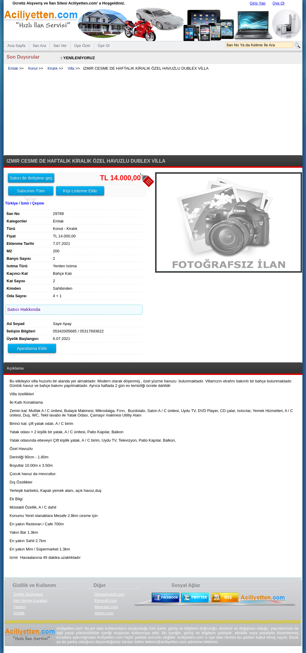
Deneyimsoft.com (109, 594)
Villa (71, 68)
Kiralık (52, 68)
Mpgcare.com (106, 607)
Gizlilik (19, 613)
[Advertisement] (153, 113)
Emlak (13, 68)
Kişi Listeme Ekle (80, 190)
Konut (32, 68)
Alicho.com (104, 613)
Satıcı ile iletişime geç (31, 177)
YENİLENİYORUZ (79, 58)
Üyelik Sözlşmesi (28, 594)
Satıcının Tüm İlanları (31, 191)
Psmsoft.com (105, 600)
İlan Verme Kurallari (30, 600)
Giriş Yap (257, 3)
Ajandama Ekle (32, 348)
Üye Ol (278, 3)
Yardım (19, 607)
